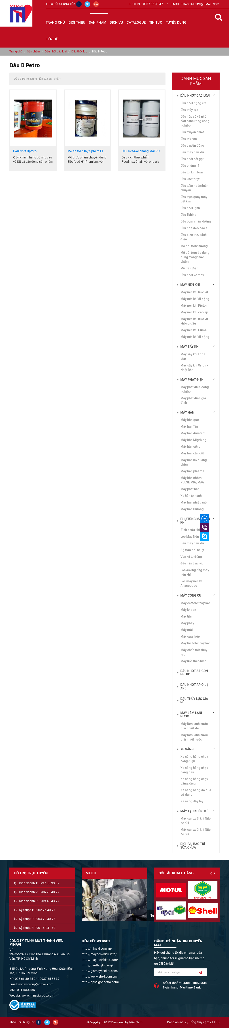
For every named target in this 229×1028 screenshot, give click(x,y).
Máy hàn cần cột (192, 453)
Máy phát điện (192, 379)
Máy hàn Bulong (192, 509)
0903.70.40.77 (45, 919)
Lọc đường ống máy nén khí (194, 572)
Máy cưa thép (190, 636)
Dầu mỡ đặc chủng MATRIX (141, 151)
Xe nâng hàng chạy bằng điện (194, 759)
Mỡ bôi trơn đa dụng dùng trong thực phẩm (195, 257)
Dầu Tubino (188, 214)
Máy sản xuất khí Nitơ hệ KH (195, 821)
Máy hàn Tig (189, 426)
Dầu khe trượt (189, 179)
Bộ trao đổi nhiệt (192, 550)
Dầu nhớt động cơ (193, 103)
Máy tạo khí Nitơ (194, 811)
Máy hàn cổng (190, 446)
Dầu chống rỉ (189, 165)
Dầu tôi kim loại (191, 172)
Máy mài (186, 630)
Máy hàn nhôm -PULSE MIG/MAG (192, 480)
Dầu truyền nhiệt (192, 132)
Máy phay (187, 623)
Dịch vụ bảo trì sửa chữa (192, 845)
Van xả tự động (191, 556)
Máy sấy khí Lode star (192, 356)
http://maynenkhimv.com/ (100, 959)
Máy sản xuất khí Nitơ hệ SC (195, 832)
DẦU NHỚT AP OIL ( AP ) (194, 686)
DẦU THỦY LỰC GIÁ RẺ (194, 700)
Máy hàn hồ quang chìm (193, 462)
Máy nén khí (190, 285)
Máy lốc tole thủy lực (195, 643)
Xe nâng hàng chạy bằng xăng (194, 781)
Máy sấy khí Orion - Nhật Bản (194, 368)
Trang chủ (55, 23)
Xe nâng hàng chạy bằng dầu (194, 770)
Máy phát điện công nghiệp (194, 389)
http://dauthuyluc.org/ (97, 965)
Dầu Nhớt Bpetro (25, 151)
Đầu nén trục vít (191, 563)
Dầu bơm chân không (195, 221)
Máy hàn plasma (192, 471)
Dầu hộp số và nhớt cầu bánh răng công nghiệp (195, 121)
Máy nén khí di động (194, 299)
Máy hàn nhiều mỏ (193, 502)
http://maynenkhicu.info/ (99, 954)
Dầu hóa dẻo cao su (194, 228)
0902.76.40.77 (45, 910)
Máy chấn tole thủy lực (193, 652)
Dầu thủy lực (79, 51)
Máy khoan (188, 610)
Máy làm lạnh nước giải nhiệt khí (194, 726)
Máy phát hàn (189, 489)
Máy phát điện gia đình (193, 400)
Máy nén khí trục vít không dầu (194, 321)
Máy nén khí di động (194, 337)
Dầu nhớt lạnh (190, 208)
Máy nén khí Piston (194, 305)
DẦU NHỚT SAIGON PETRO (194, 672)
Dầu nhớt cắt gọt (192, 159)
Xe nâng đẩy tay (191, 801)
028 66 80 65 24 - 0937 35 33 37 (37, 978)
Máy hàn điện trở (192, 433)
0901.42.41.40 (45, 928)
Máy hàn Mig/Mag (193, 440)
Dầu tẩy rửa (188, 139)
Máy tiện (186, 616)
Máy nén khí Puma (193, 330)
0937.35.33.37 (49, 883)
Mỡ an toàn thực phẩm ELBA (88, 151)
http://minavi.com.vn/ (97, 948)
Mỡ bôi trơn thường (194, 246)
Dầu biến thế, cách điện (193, 237)
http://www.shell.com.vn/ (99, 976)
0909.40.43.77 (49, 901)
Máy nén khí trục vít (194, 292)
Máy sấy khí (189, 346)
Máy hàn (187, 412)
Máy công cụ (190, 595)
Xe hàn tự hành (191, 495)
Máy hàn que (189, 420)
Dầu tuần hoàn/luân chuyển (194, 188)
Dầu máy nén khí (192, 543)
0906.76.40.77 (49, 892)
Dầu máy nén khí (192, 152)
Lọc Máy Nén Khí (192, 536)
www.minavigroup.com (38, 995)
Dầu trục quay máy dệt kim (193, 199)
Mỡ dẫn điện (189, 268)
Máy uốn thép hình (193, 661)
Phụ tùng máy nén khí (195, 520)
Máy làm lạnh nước (192, 714)
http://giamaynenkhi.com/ (100, 971)
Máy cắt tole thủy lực (195, 603)
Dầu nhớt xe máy (192, 275)
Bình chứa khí (190, 530)
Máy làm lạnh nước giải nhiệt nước (194, 737)
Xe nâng (187, 749)
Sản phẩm (33, 51)
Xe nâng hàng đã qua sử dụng (195, 792)
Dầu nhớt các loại (56, 51)
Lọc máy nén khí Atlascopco (192, 583)
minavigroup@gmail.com (35, 984)
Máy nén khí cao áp (194, 312)
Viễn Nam (135, 1022)
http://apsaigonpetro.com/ (100, 982)
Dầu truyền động (192, 145)
